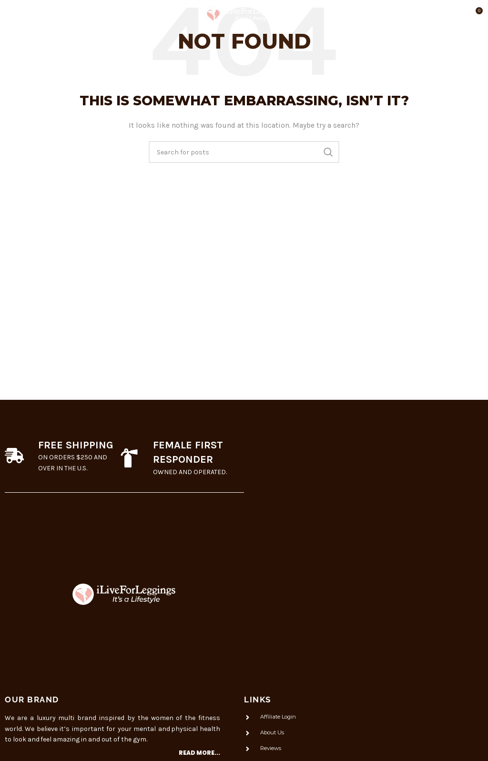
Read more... (199, 753)
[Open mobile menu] (24, 14)
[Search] (244, 152)
